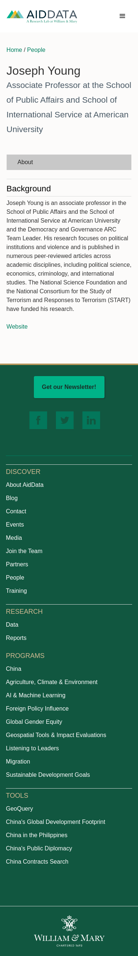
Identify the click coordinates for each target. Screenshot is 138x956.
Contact (16, 511)
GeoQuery (19, 808)
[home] (42, 16)
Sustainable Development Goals (48, 775)
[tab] (69, 162)
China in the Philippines (36, 835)
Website (17, 326)
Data (12, 625)
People (36, 50)
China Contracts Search (37, 861)
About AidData (24, 485)
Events (15, 524)
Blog (12, 498)
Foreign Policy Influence (37, 708)
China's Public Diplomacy (39, 848)
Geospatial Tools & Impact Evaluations (56, 735)
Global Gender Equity (34, 722)
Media (14, 538)
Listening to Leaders (32, 748)
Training (16, 591)
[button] (122, 16)
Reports (16, 638)
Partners (17, 564)
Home (14, 50)
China (13, 669)
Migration (18, 761)
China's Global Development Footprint (55, 822)
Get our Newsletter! (69, 387)
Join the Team (24, 551)
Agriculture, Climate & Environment (52, 682)
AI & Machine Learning (36, 695)
